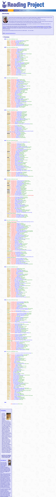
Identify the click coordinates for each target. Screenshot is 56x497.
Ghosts (16, 364)
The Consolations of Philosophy (22, 313)
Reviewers (10, 10)
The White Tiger (18, 132)
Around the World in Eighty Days (21, 261)
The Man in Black (19, 115)
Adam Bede (18, 134)
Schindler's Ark (16, 156)
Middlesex (17, 80)
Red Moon (18, 306)
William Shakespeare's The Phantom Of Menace (22, 332)
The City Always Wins (18, 330)
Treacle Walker (19, 144)
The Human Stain (16, 378)
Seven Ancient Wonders (20, 302)
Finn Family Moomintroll (19, 228)
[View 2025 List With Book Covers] (12, 47)
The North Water (19, 184)
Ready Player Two (19, 211)
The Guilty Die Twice (19, 234)
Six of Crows (16, 280)
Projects (16, 10)
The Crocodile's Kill (18, 102)
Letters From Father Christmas (20, 349)
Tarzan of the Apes (19, 210)
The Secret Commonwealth (20, 44)
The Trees (18, 145)
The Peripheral (18, 209)
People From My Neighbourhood (20, 167)
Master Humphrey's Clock (19, 157)
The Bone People (19, 293)
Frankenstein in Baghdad (19, 317)
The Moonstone (19, 182)
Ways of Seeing (17, 391)
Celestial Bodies (18, 277)
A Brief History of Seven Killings (20, 63)
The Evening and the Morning (20, 227)
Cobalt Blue (17, 152)
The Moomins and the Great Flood (20, 238)
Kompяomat (17, 320)
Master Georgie (17, 198)
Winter (16, 321)
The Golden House (17, 327)
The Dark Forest (16, 369)
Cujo (17, 269)
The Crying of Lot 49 (18, 206)
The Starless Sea (19, 232)
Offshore (17, 289)
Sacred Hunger (18, 290)
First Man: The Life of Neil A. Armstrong (22, 309)
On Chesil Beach (19, 305)
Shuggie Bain (19, 224)
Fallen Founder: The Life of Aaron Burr (22, 308)
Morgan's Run (17, 97)
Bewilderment (18, 186)
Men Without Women (19, 271)
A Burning (17, 229)
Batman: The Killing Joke (18, 390)
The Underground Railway (19, 354)
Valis (15, 392)
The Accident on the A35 (19, 341)
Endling (18, 56)
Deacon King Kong (18, 163)
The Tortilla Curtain (17, 281)
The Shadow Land (18, 329)
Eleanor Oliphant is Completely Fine (20, 285)
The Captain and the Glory (20, 263)
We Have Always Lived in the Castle (20, 283)
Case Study (18, 174)
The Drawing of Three (17, 398)
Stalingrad (16, 160)
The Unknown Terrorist (18, 60)
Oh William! (17, 153)
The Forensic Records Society (19, 363)
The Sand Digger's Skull (18, 99)
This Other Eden (18, 116)
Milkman (17, 307)
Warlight (18, 268)
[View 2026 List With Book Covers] (12, 39)
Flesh (18, 54)
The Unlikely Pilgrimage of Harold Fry (18, 383)
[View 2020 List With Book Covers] (12, 220)
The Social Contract (20, 181)
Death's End (16, 368)
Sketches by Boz (18, 191)
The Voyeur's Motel (17, 389)
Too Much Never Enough (19, 235)
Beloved (18, 223)
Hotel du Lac (18, 296)
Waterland (16, 203)
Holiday (17, 288)
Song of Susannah (16, 386)
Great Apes (17, 291)
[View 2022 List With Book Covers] (12, 140)
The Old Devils (17, 201)
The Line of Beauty (17, 100)
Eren (14, 372)
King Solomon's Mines (18, 92)
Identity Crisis (17, 286)
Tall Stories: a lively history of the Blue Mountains (22, 123)
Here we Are (16, 246)
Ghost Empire (17, 356)
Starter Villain (17, 42)
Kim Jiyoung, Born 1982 (18, 244)
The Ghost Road (17, 254)
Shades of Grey (17, 91)
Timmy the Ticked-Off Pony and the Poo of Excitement (23, 250)
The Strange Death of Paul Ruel (22, 149)
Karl (2, 466)
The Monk (18, 79)
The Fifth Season (18, 72)
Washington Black (18, 310)
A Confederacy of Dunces (20, 147)
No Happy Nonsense (40, 26)
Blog (20, 10)
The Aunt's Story (18, 262)
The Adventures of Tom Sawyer (22, 88)
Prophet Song (19, 113)
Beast (15, 396)
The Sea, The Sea (19, 295)
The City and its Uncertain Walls (21, 73)
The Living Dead (19, 190)
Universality (19, 55)
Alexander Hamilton (18, 358)
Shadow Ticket (19, 50)
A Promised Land (17, 194)
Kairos (16, 94)
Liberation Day (18, 137)
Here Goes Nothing (18, 159)
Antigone (17, 343)
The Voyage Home (17, 59)
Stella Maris (17, 136)
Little (16, 294)
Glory (17, 148)
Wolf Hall (16, 325)
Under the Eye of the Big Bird (19, 62)
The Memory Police (18, 204)
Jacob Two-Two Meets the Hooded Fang (22, 176)
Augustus (18, 303)
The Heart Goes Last (16, 377)
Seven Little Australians (18, 202)
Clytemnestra (18, 69)
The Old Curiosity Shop (20, 183)
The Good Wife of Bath (18, 129)
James (17, 85)
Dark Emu (17, 260)
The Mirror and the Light (19, 253)
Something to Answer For (19, 319)
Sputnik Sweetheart (16, 379)
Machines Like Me (17, 284)
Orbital (17, 82)
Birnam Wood (17, 130)
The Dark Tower (15, 381)
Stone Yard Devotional (19, 83)
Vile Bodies (18, 143)
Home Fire (18, 342)
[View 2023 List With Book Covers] (12, 110)
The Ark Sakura (16, 95)
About (24, 10)
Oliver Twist (19, 189)
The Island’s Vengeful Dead (20, 40)
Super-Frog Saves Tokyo (19, 45)
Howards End (18, 135)
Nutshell (16, 365)
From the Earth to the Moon (20, 216)
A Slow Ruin (18, 173)
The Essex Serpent (16, 376)
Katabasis (18, 51)
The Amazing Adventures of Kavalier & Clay (22, 311)
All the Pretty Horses (19, 105)
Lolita (16, 125)
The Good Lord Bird (20, 226)
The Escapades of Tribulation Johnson (21, 101)
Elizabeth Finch (17, 158)
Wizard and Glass (17, 394)
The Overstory (17, 282)
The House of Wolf (18, 41)
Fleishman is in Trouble (20, 225)
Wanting (16, 98)
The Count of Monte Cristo (18, 195)
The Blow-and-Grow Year (20, 180)
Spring (16, 247)
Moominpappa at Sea (19, 252)
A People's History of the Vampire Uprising (21, 322)
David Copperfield (17, 65)
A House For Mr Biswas (16, 373)
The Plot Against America (20, 214)
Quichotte (18, 275)
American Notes (18, 151)
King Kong (16, 126)
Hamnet (16, 199)
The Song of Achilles (20, 89)
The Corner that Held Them (20, 104)
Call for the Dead (18, 66)
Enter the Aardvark (17, 245)
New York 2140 (15, 380)
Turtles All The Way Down (20, 346)
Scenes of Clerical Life (19, 165)
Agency (16, 208)
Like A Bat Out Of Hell (19, 347)
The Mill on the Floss (18, 96)
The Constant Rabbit (17, 239)
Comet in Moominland (18, 237)
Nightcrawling (17, 154)
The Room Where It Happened (19, 236)
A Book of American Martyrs (18, 324)
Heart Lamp (17, 61)
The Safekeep (18, 84)
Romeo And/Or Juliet (16, 382)
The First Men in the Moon (20, 215)
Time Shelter (17, 122)
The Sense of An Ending (18, 334)
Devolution (16, 240)
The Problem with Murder (19, 175)
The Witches (15, 371)
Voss (17, 304)
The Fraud (18, 117)
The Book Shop (16, 323)
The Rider (14, 374)
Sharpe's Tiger (18, 339)
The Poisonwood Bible (18, 243)
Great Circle (19, 188)
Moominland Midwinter (18, 193)
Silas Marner (17, 93)
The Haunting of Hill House (20, 166)
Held (17, 87)
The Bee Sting (19, 118)
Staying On (17, 272)
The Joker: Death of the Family (19, 395)
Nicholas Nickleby (19, 185)
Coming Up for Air (19, 111)
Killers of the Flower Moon (21, 314)
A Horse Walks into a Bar (19, 197)
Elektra (16, 67)
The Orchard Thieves (18, 249)
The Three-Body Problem (17, 370)
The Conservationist (18, 251)
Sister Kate (16, 248)
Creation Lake (18, 86)
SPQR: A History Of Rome (20, 338)
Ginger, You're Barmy (18, 200)
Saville (18, 276)
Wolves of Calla (16, 393)
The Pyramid (17, 287)
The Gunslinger (16, 399)
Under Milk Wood (19, 169)
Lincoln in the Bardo (17, 360)
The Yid (15, 385)
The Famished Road (18, 278)
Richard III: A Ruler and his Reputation (20, 336)
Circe (17, 52)
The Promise (18, 187)
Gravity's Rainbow (19, 150)
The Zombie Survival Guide (19, 355)
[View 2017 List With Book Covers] (12, 351)
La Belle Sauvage (19, 49)
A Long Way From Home (20, 345)
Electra (17, 68)
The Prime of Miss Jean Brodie (19, 328)
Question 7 (17, 107)
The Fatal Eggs (17, 120)
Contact (28, 10)
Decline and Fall (19, 112)
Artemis (16, 357)
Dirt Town (16, 161)
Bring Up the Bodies (19, 258)
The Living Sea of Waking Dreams (21, 53)
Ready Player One (17, 362)
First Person (16, 359)
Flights (17, 273)
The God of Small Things (20, 274)
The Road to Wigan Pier (19, 119)
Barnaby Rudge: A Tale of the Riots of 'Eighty (23, 170)
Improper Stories (18, 71)
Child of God (18, 106)
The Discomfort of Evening (21, 231)
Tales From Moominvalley (19, 162)
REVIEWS (5, 10)
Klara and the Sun (17, 207)
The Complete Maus (19, 172)
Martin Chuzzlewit (18, 133)
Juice (17, 74)
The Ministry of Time (18, 58)
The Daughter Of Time (19, 337)
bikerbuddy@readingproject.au (10, 33)
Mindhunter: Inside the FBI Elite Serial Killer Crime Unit (25, 221)
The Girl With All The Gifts (19, 367)
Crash (14, 387)
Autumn (15, 361)
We (15, 121)
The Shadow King (18, 217)
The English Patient (18, 326)
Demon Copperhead (18, 64)
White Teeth (17, 241)
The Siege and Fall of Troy (19, 128)
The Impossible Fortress (17, 384)
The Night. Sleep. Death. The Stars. (21, 230)
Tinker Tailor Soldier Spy (20, 315)
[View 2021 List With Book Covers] (12, 179)
